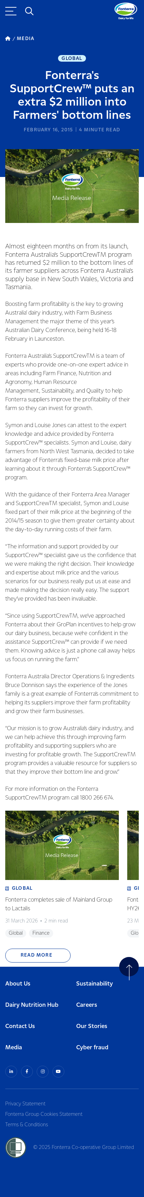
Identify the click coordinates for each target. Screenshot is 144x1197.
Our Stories (91, 1026)
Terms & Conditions (26, 1124)
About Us (17, 984)
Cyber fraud (92, 1048)
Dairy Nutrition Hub (31, 1005)
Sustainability (94, 984)
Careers (86, 1005)
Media (13, 1048)
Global (72, 58)
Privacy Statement (25, 1104)
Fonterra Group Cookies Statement (43, 1114)
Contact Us (20, 1026)
